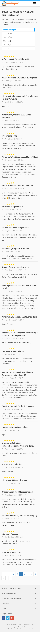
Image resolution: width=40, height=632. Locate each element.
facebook (3, 618)
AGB (8, 629)
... (3, 578)
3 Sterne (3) (7, 41)
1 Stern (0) (6, 48)
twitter (7, 618)
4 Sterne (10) (7, 37)
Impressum (23, 629)
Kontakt (31, 629)
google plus (12, 618)
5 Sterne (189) (7, 33)
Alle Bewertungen (9, 30)
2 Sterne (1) (7, 44)
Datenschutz (15, 629)
